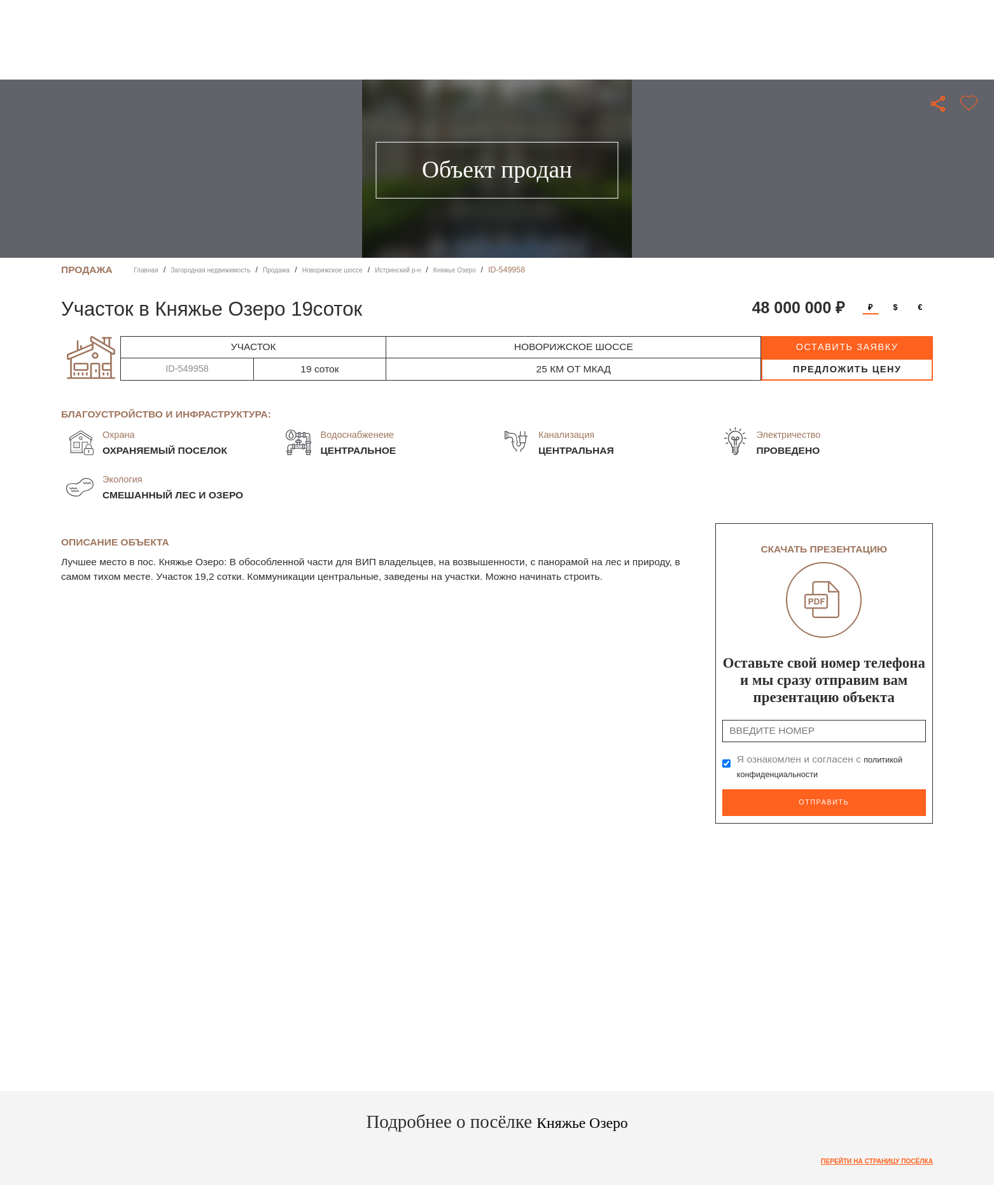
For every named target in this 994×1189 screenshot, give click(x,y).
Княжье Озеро (513, 269)
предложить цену (847, 369)
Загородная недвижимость (225, 269)
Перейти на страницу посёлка (864, 1157)
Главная (149, 269)
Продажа (302, 269)
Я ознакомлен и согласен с (824, 766)
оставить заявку (847, 347)
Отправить (824, 801)
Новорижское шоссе (369, 269)
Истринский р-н (447, 269)
